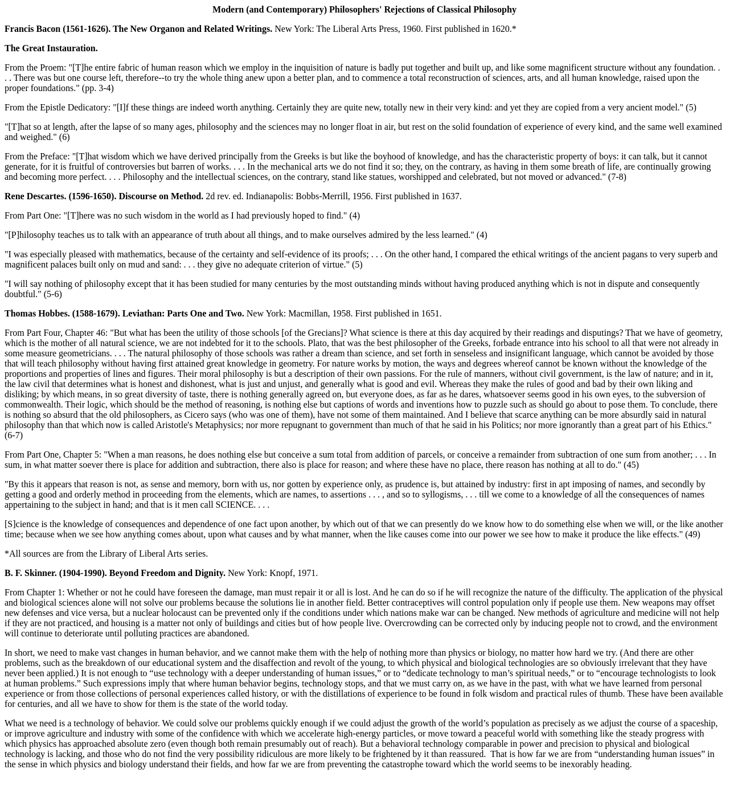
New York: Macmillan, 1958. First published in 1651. (223, 313)
